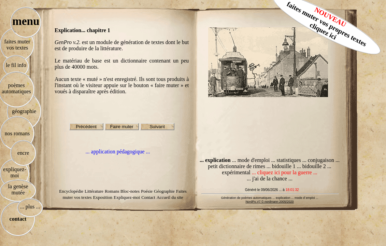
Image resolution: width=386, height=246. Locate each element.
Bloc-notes (130, 191)
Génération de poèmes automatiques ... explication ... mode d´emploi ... (269, 198)
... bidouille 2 (312, 166)
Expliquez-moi (127, 197)
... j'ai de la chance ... (269, 178)
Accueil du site (170, 197)
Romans (112, 191)
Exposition (102, 197)
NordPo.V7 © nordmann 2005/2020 (269, 201)
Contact (148, 197)
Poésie (147, 191)
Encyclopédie (71, 191)
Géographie (164, 191)
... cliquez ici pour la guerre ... (284, 172)
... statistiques (286, 160)
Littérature (94, 191)
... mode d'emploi (251, 160)
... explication (216, 160)
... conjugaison (318, 160)
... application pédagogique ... (118, 151)
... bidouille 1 (282, 166)
